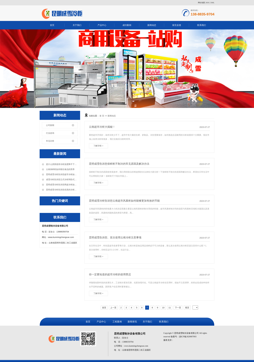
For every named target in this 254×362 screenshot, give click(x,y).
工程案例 (117, 321)
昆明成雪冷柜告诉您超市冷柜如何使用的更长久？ (61, 174)
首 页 (101, 116)
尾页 (187, 307)
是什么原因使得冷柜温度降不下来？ (61, 164)
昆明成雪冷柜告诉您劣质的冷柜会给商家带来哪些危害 (61, 189)
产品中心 (102, 25)
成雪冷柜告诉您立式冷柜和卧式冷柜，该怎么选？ (61, 179)
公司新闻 (50, 125)
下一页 (178, 307)
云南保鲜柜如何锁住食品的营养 (60, 169)
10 (163, 307)
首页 (52, 25)
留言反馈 (176, 25)
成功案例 (126, 25)
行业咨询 (50, 133)
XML (212, 3)
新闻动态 (151, 25)
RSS (207, 3)
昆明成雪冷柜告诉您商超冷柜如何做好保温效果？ (61, 184)
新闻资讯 (132, 321)
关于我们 (77, 25)
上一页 (113, 307)
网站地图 (201, 3)
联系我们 (201, 25)
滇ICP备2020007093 (187, 337)
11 (170, 307)
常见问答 (50, 141)
